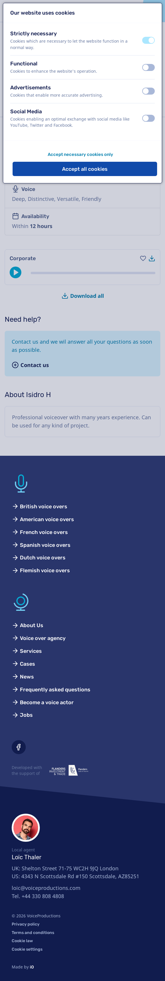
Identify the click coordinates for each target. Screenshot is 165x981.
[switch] (148, 40)
